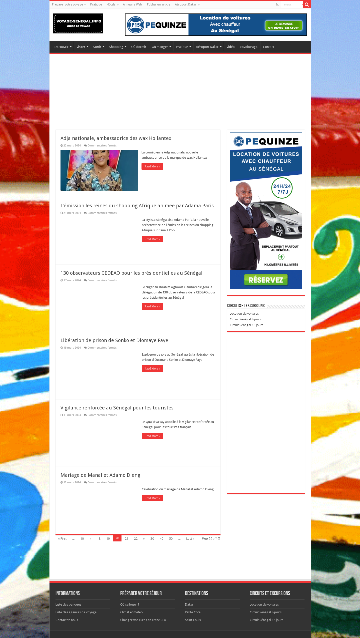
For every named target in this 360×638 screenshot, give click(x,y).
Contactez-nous (67, 620)
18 (98, 538)
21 (126, 538)
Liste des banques (68, 604)
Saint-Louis (193, 620)
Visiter (80, 47)
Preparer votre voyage (67, 4)
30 (152, 538)
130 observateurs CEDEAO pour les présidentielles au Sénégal (131, 273)
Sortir (97, 47)
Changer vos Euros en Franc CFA (143, 620)
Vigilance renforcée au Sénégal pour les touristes (117, 408)
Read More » (152, 166)
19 (108, 538)
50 (170, 538)
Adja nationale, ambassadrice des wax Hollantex (115, 138)
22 (136, 538)
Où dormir (138, 47)
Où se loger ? (129, 604)
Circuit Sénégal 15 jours (246, 325)
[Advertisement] (180, 95)
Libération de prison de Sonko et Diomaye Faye (114, 340)
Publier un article (158, 4)
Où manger (160, 47)
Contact (268, 47)
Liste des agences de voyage (76, 612)
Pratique (96, 4)
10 (82, 538)
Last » (190, 538)
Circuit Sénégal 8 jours (246, 319)
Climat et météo (131, 612)
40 (161, 538)
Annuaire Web (132, 4)
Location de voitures (244, 313)
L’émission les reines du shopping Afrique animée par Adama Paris (137, 206)
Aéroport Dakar (185, 4)
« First (62, 538)
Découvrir (61, 47)
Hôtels (111, 4)
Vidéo (230, 47)
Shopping (116, 47)
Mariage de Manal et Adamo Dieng (100, 475)
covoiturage (249, 47)
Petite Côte (192, 612)
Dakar (189, 604)
